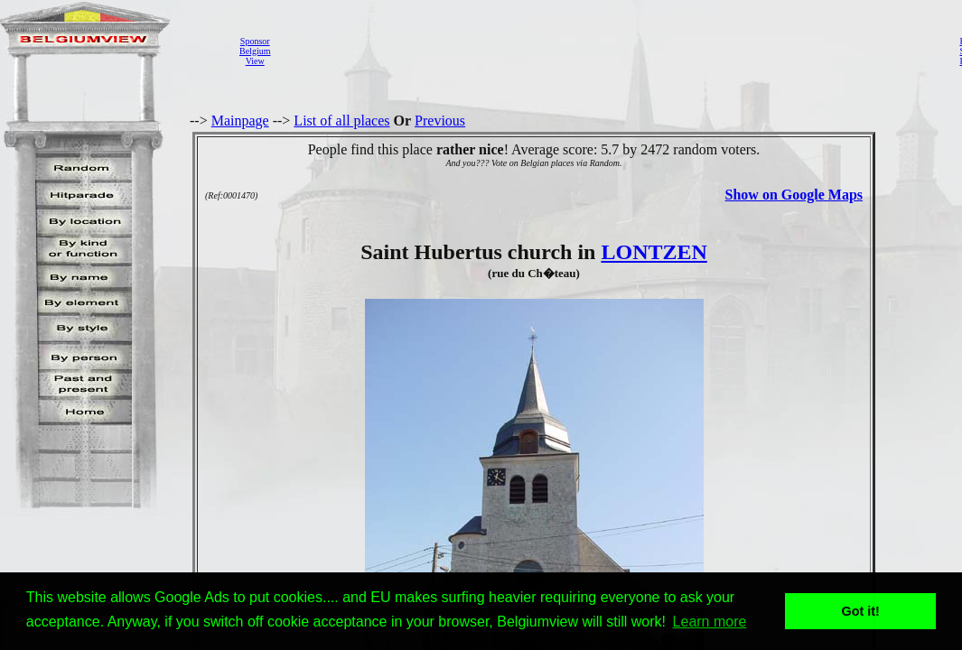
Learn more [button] (710, 621)
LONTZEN (653, 252)
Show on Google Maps (794, 194)
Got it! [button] (861, 611)
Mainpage (240, 120)
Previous (440, 120)
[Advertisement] (610, 50)
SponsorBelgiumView (254, 51)
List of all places (341, 120)
